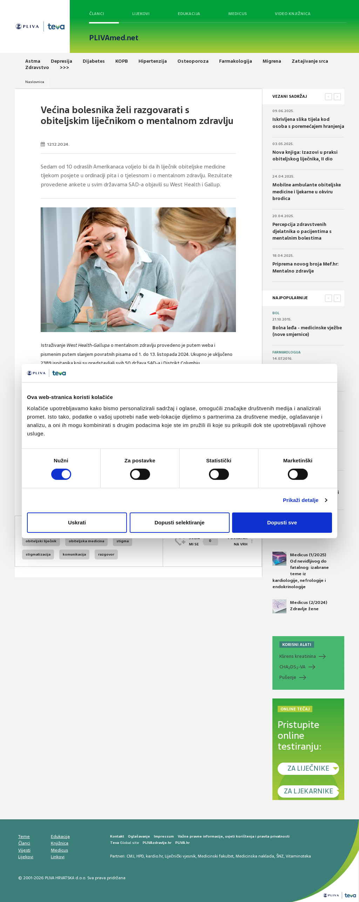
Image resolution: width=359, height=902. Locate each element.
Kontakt (117, 836)
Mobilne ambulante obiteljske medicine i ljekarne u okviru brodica (306, 191)
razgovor (106, 554)
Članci (96, 13)
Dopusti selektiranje (180, 522)
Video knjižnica (293, 13)
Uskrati (77, 522)
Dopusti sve (282, 522)
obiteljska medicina (86, 541)
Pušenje (287, 677)
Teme (24, 836)
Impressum (164, 836)
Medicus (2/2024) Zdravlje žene (299, 606)
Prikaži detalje (301, 500)
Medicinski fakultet (215, 856)
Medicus (237, 13)
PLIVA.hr (182, 842)
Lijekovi (141, 13)
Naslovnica (34, 82)
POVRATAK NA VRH (238, 541)
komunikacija (74, 554)
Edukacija (189, 13)
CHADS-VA (292, 667)
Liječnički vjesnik (180, 856)
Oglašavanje (139, 836)
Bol (275, 313)
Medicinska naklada (255, 856)
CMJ (130, 856)
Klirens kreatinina (297, 656)
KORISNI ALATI (296, 644)
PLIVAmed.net (113, 37)
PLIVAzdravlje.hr (157, 842)
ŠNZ (280, 856)
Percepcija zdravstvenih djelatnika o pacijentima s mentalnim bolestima (302, 231)
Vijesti (24, 850)
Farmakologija (286, 352)
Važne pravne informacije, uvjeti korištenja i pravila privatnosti (234, 836)
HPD (140, 856)
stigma (122, 541)
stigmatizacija (38, 554)
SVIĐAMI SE (203, 541)
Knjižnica (59, 843)
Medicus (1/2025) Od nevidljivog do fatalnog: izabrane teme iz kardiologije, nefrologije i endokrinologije (300, 571)
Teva (114, 842)
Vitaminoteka (298, 856)
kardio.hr (154, 856)
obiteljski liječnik (41, 541)
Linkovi (58, 857)
